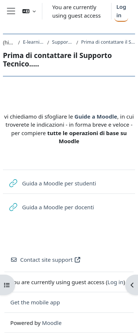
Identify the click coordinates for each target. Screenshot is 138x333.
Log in (121, 11)
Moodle (51, 322)
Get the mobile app (35, 302)
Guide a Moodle (95, 116)
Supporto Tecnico (62, 42)
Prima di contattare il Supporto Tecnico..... (108, 42)
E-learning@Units (33, 42)
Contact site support (45, 259)
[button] (29, 11)
